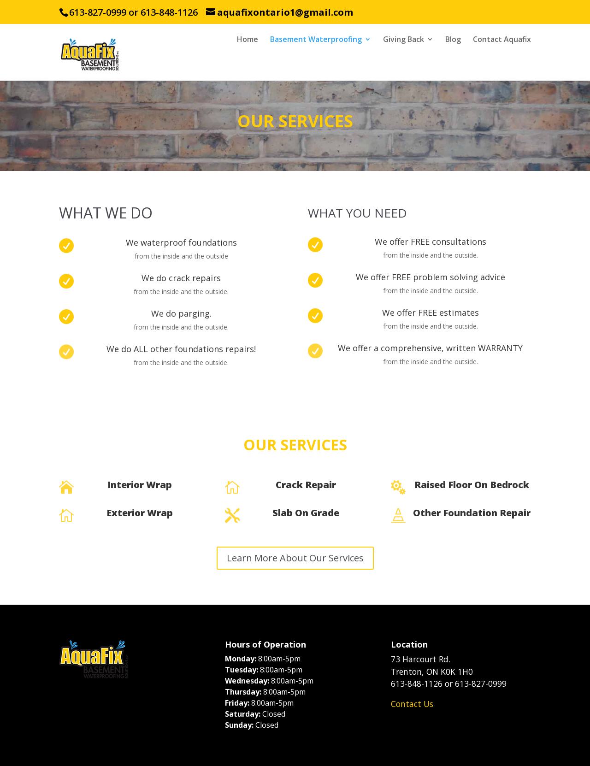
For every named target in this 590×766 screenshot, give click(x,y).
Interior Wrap (139, 484)
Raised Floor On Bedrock (471, 484)
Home (247, 40)
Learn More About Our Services (295, 558)
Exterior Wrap (139, 513)
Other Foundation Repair (472, 513)
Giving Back (403, 40)
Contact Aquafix (502, 40)
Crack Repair (306, 484)
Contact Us (412, 703)
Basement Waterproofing (316, 40)
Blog (453, 40)
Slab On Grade (305, 513)
